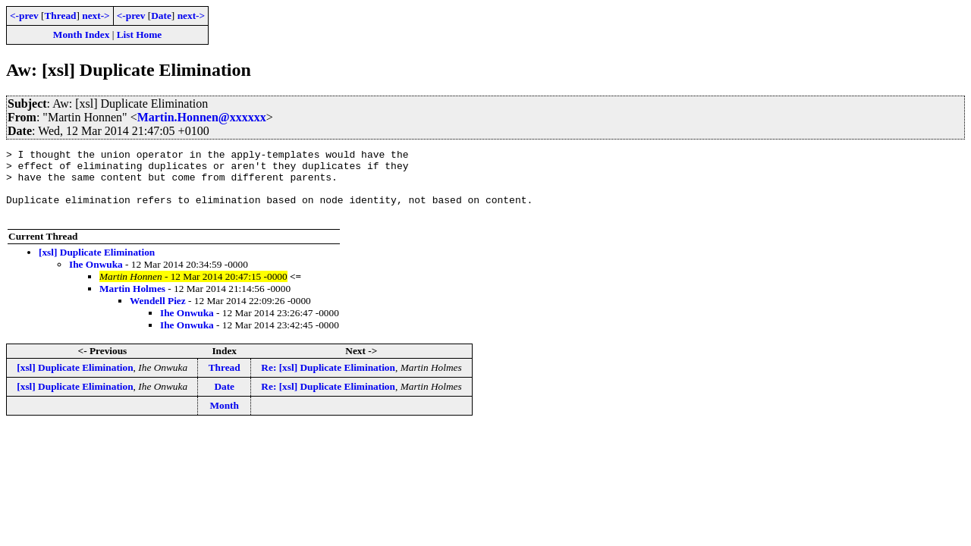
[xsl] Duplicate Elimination (97, 265)
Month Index (81, 34)
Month (224, 419)
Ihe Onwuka (96, 278)
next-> (95, 15)
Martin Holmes (132, 302)
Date (161, 15)
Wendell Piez (158, 314)
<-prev (24, 15)
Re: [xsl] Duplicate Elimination (328, 381)
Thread (60, 15)
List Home (139, 34)
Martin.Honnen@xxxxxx (201, 117)
